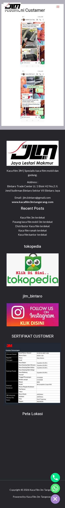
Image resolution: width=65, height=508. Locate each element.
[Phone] (55, 477)
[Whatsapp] (55, 488)
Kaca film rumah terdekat (32, 230)
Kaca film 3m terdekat (32, 217)
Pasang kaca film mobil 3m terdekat (32, 221)
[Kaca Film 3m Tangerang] (12, 7)
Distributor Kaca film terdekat (32, 226)
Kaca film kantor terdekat (32, 234)
